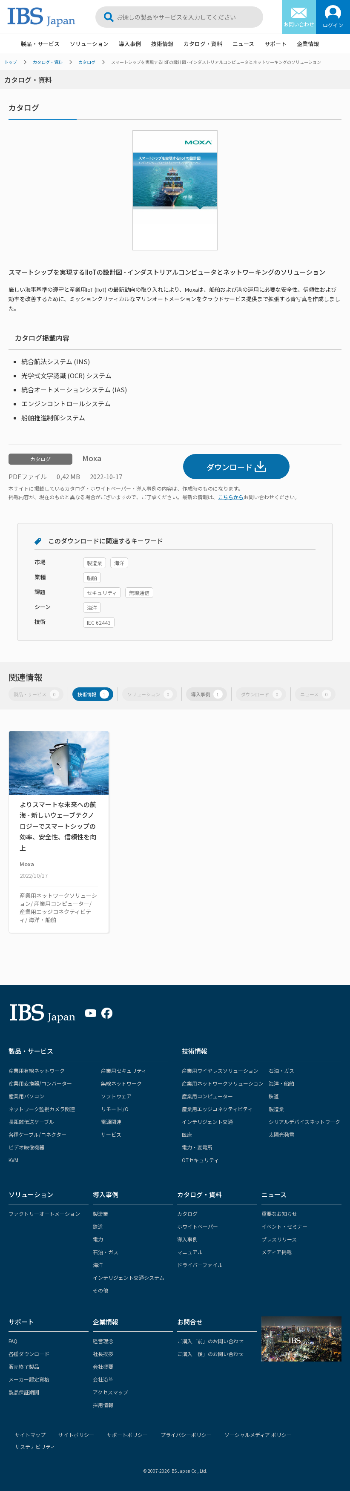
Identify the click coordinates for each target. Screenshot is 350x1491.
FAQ (13, 1340)
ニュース (243, 44)
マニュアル (190, 1251)
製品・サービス (40, 44)
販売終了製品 (24, 1366)
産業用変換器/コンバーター (40, 1083)
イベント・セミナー (284, 1226)
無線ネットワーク (121, 1083)
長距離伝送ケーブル (31, 1121)
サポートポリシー (127, 1434)
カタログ (86, 62)
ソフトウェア (116, 1096)
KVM (13, 1159)
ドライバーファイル (200, 1264)
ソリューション (89, 44)
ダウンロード (236, 466)
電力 (98, 1239)
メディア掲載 (276, 1251)
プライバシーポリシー (186, 1434)
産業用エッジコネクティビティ (217, 1108)
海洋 (98, 1264)
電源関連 (111, 1121)
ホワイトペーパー (197, 1226)
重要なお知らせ (279, 1213)
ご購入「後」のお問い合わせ (210, 1353)
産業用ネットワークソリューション (223, 1083)
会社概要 (103, 1366)
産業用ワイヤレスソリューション (220, 1070)
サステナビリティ (35, 1446)
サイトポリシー (76, 1434)
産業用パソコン (26, 1096)
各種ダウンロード (29, 1353)
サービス (111, 1134)
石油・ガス (281, 1070)
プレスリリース (279, 1239)
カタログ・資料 (203, 44)
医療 (187, 1134)
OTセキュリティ (200, 1159)
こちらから (231, 496)
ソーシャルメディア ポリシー (258, 1434)
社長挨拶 (103, 1353)
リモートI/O (115, 1108)
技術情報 (162, 44)
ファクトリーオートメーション (44, 1213)
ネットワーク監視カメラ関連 (42, 1108)
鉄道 (274, 1096)
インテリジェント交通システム (128, 1277)
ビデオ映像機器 (26, 1147)
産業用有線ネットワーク (37, 1070)
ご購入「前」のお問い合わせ (210, 1340)
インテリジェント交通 (207, 1121)
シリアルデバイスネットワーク (304, 1121)
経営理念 (103, 1340)
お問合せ (190, 1321)
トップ (10, 62)
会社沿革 (103, 1379)
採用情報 (103, 1404)
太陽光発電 (281, 1134)
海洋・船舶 (281, 1083)
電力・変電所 (197, 1147)
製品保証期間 (24, 1392)
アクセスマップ (110, 1392)
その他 (100, 1290)
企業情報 (308, 44)
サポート (275, 44)
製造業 (276, 1108)
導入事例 (130, 44)
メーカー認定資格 (29, 1379)
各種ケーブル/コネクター (37, 1134)
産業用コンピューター (207, 1096)
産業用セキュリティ (123, 1070)
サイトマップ (30, 1434)
